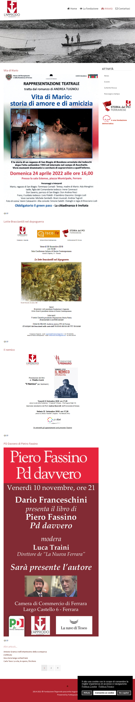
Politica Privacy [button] (106, 686)
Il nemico (9, 349)
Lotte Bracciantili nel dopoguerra (24, 221)
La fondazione (89, 8)
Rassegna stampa (112, 93)
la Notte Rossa (110, 87)
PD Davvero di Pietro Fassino (21, 443)
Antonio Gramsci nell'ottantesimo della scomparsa (25, 651)
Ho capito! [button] (124, 693)
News (106, 75)
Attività (106, 8)
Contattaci (122, 8)
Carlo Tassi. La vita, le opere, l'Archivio (20, 661)
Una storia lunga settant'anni (16, 658)
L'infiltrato (8, 655)
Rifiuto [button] (87, 693)
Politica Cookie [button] (89, 686)
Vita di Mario (11, 70)
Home (72, 8)
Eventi (107, 81)
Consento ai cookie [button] (104, 693)
